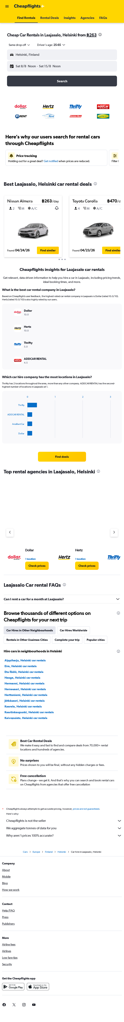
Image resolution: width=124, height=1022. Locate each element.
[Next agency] (114, 532)
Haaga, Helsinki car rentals (22, 677)
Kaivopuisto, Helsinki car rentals (26, 718)
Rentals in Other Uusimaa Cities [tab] (27, 639)
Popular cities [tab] (96, 639)
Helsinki (62, 851)
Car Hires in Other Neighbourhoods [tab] (29, 630)
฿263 (91, 35)
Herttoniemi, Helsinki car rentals (26, 695)
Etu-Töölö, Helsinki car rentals (24, 672)
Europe (36, 851)
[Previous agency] (10, 532)
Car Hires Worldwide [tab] (73, 630)
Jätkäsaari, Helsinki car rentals (25, 700)
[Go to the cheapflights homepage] (29, 6)
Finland (49, 851)
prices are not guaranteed (86, 808)
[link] (62, 457)
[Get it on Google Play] (13, 986)
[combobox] (19, 45)
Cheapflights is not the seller (64, 820)
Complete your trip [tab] (67, 639)
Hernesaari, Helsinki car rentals (25, 689)
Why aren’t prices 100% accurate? (64, 835)
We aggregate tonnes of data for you (64, 828)
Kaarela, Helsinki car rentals (23, 706)
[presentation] (100, 34)
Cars (25, 851)
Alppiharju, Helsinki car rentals (25, 660)
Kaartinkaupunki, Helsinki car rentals (29, 712)
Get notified (51, 161)
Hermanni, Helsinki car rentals (24, 683)
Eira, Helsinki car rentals (21, 666)
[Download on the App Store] (38, 986)
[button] (7, 6)
